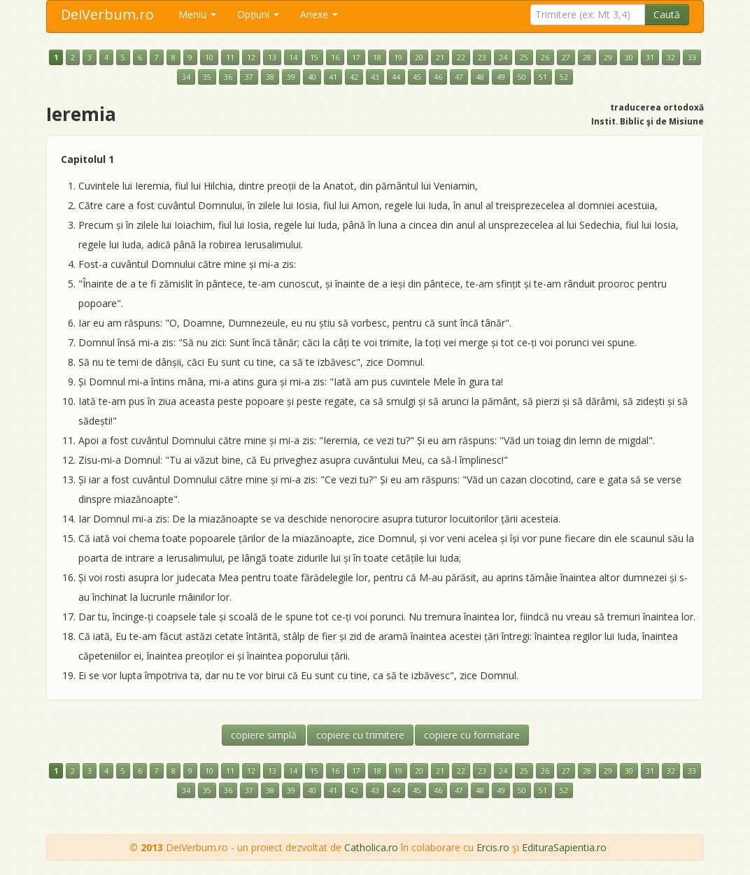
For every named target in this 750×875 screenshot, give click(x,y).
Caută (666, 14)
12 (251, 57)
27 (566, 57)
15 (314, 57)
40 (312, 77)
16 (335, 57)
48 (480, 77)
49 (501, 77)
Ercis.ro (492, 847)
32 (671, 57)
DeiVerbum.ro (107, 14)
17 (356, 57)
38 (270, 77)
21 (440, 57)
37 (249, 77)
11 (230, 57)
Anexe (319, 14)
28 (587, 57)
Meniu (197, 14)
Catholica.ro (371, 847)
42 (354, 77)
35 (207, 77)
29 (608, 57)
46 (438, 77)
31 (650, 57)
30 (629, 57)
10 (209, 57)
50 (522, 77)
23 (482, 57)
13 (272, 57)
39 (291, 77)
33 (692, 57)
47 (459, 77)
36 (228, 77)
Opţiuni (258, 14)
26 (545, 57)
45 (417, 77)
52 (564, 77)
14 (293, 57)
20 (419, 57)
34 (186, 77)
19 (398, 57)
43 (375, 77)
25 (524, 57)
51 (543, 77)
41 (333, 77)
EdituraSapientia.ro (564, 847)
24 (503, 57)
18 (377, 57)
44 (396, 77)
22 (461, 57)
